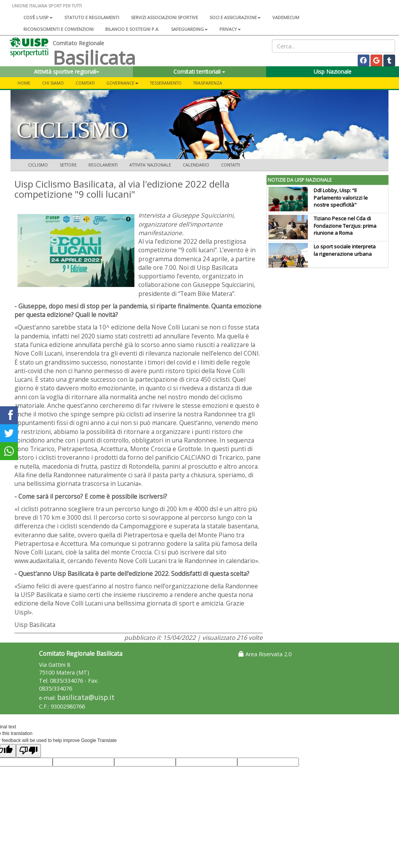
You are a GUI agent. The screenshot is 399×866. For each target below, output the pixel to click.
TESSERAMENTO (166, 83)
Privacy (230, 29)
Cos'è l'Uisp (38, 17)
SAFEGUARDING (189, 29)
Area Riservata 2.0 (264, 654)
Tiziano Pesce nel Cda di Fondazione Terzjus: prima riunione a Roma (345, 226)
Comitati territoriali (199, 71)
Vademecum (285, 17)
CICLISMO (38, 165)
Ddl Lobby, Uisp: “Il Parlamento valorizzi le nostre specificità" (341, 198)
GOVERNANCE (122, 83)
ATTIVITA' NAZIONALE (150, 165)
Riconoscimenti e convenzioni (58, 29)
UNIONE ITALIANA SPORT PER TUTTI (47, 6)
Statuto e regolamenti (91, 17)
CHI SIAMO (53, 83)
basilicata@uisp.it (86, 697)
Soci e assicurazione (235, 17)
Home (24, 83)
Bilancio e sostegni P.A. (132, 29)
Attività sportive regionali (66, 71)
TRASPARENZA (207, 83)
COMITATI (85, 83)
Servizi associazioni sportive (164, 17)
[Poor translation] (28, 751)
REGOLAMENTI (103, 165)
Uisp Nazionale (332, 71)
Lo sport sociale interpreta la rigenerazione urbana (345, 250)
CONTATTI (230, 165)
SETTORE (68, 165)
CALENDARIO (196, 165)
